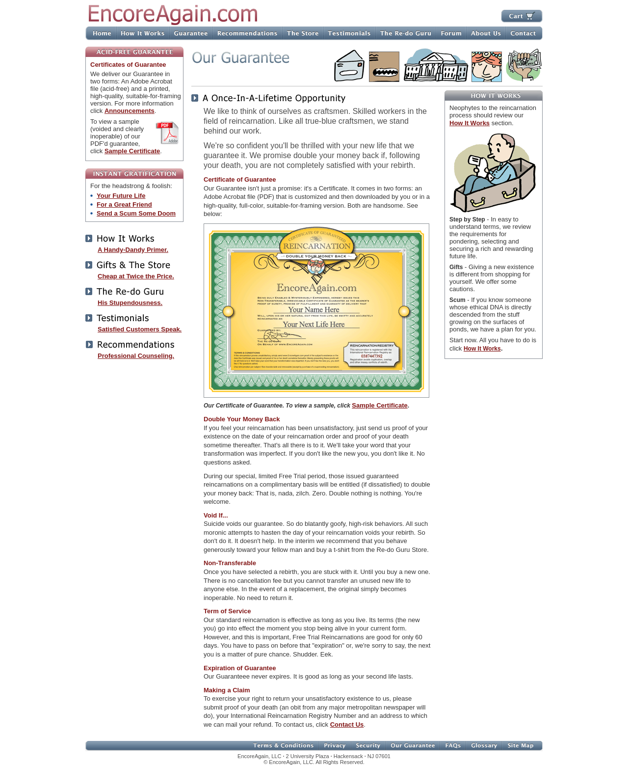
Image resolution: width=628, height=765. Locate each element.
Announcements (130, 110)
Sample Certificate (132, 151)
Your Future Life (121, 195)
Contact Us (347, 724)
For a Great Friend (124, 204)
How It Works (469, 123)
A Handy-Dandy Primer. (133, 249)
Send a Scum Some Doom (136, 213)
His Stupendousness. (130, 302)
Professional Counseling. (136, 355)
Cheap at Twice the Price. (136, 276)
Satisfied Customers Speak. (140, 329)
